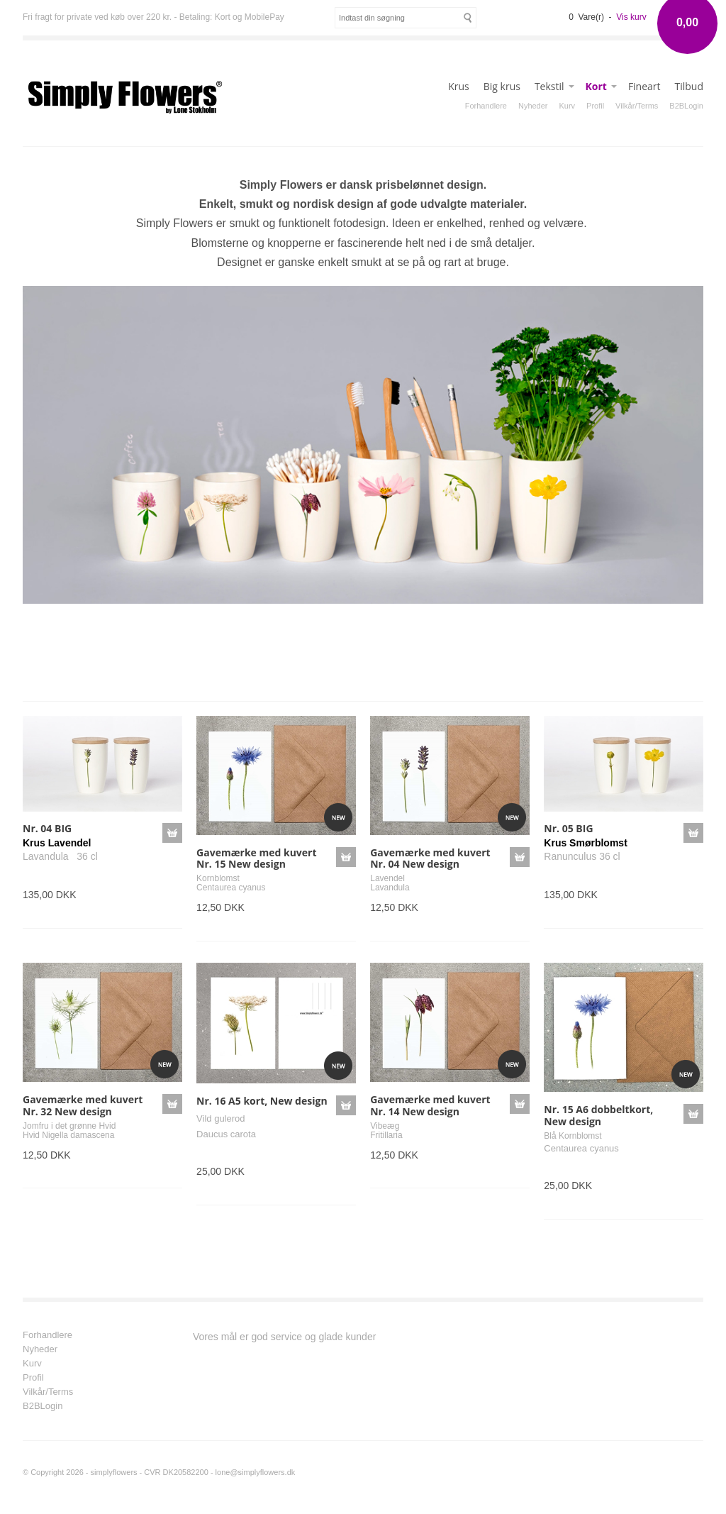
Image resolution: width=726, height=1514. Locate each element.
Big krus (502, 86)
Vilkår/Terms (636, 105)
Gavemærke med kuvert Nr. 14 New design (430, 1105)
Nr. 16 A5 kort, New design (261, 1100)
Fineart (644, 86)
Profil (595, 105)
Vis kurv (631, 17)
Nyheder (533, 105)
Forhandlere (486, 105)
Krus (458, 86)
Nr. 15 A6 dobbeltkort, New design (598, 1115)
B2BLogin (686, 105)
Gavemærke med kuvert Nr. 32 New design (83, 1105)
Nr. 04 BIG (47, 828)
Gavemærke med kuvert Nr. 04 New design (430, 858)
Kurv (567, 105)
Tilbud (689, 86)
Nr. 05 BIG (568, 828)
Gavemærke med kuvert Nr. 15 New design (256, 858)
